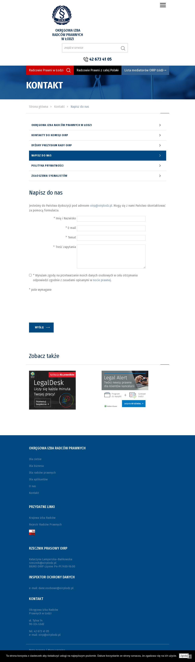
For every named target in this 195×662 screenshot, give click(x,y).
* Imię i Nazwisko (65, 218)
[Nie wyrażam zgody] (189, 656)
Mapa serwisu (56, 650)
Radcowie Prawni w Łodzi (46, 70)
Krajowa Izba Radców (42, 518)
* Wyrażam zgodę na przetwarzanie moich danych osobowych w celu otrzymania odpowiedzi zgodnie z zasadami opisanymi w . (85, 277)
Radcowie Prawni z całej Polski (97, 70)
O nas (32, 486)
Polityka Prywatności (47, 165)
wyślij (39, 327)
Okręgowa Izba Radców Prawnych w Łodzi (67, 34)
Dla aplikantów (38, 479)
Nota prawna (37, 650)
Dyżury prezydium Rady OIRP (51, 145)
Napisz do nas (41, 155)
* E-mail (71, 228)
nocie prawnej (102, 280)
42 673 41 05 (100, 59)
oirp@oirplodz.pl (101, 205)
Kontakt (34, 493)
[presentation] (59, 310)
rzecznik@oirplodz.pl (42, 563)
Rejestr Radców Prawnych (45, 524)
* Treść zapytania (64, 247)
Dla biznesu (36, 466)
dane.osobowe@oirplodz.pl (56, 588)
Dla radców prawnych (42, 472)
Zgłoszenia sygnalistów (49, 175)
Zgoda (183, 655)
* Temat (71, 237)
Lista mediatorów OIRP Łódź (143, 70)
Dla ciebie (35, 459)
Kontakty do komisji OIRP (49, 135)
